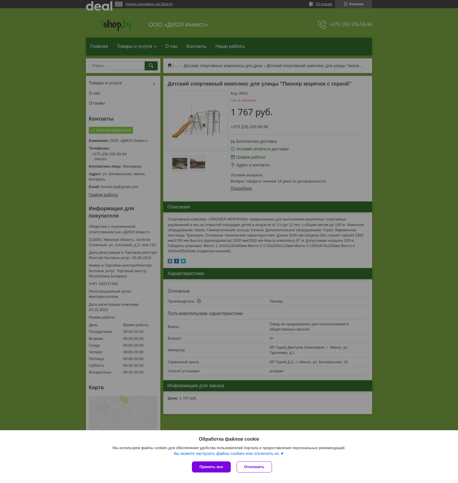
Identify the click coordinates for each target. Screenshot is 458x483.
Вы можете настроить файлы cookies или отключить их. (227, 453)
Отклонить (254, 467)
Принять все (211, 467)
